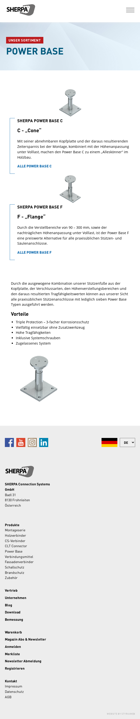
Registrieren (15, 668)
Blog (8, 605)
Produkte (12, 525)
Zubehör (11, 577)
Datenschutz (14, 691)
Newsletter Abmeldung (23, 661)
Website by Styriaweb (121, 713)
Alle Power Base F (34, 252)
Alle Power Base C (34, 166)
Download (12, 612)
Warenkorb (13, 632)
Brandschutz (14, 572)
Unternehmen (15, 597)
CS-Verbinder (15, 540)
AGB (8, 697)
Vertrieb (11, 590)
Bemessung (14, 619)
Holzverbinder (15, 535)
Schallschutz (14, 567)
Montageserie (15, 530)
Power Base (13, 551)
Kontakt (11, 681)
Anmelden (13, 646)
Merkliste (12, 654)
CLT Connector (16, 546)
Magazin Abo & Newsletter (25, 639)
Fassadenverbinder (19, 561)
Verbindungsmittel (19, 556)
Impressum (13, 686)
